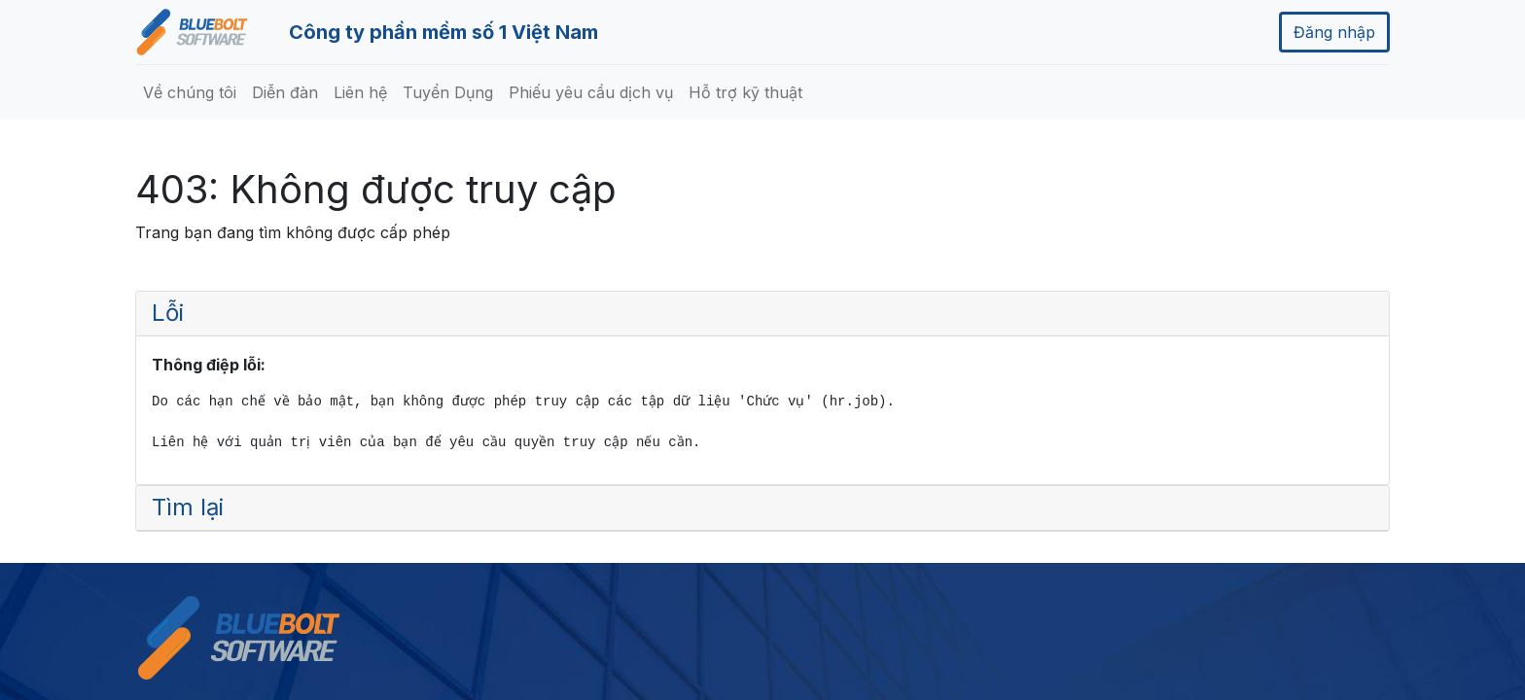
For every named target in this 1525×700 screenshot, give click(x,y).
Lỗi (168, 312)
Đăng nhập (1334, 32)
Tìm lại (188, 507)
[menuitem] (189, 92)
